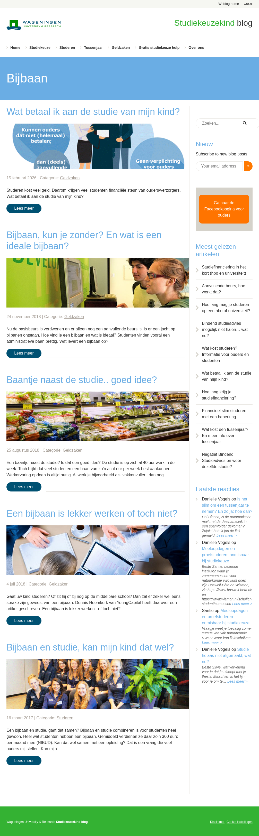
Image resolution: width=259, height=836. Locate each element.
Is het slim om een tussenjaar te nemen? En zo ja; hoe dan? (227, 505)
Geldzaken (121, 47)
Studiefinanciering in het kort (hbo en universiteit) (224, 270)
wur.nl (248, 4)
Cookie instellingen (240, 822)
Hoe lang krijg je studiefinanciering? (219, 395)
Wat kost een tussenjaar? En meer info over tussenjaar (225, 435)
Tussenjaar (93, 47)
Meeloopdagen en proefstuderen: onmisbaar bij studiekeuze (225, 554)
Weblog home (228, 4)
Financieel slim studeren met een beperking (224, 413)
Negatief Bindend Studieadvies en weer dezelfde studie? (221, 460)
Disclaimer (217, 822)
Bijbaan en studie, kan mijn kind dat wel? (90, 647)
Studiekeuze (39, 47)
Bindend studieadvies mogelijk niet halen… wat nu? (225, 329)
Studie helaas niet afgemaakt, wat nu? (226, 655)
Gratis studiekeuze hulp (159, 47)
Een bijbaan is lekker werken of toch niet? (91, 513)
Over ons (196, 47)
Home (15, 47)
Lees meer (24, 208)
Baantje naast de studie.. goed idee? (81, 380)
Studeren (67, 47)
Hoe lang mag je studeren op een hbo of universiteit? (226, 307)
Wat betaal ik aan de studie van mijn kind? (93, 111)
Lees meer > (227, 535)
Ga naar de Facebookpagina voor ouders (224, 209)
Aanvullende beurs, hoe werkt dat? (223, 289)
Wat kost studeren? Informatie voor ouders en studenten (225, 354)
